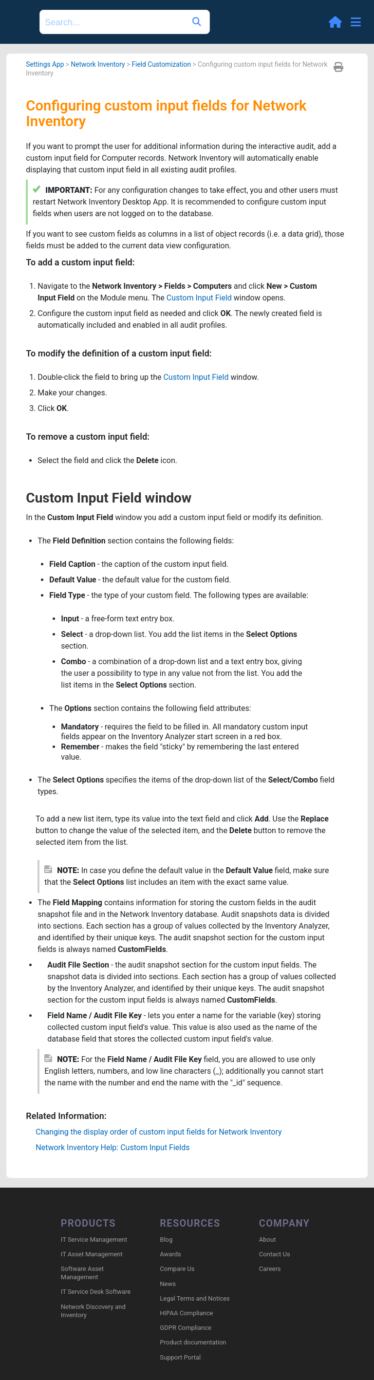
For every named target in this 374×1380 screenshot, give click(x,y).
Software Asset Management (82, 1273)
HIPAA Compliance (186, 1313)
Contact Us (274, 1254)
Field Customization (161, 64)
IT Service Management (94, 1239)
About (267, 1239)
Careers (270, 1268)
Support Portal (180, 1357)
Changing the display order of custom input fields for (158, 1132)
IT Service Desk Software (96, 1291)
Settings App (45, 64)
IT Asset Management (92, 1254)
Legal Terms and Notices (194, 1298)
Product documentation (193, 1342)
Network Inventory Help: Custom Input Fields (112, 1147)
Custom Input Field (199, 297)
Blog (166, 1239)
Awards (170, 1254)
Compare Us (177, 1268)
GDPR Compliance (185, 1327)
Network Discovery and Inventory (93, 1311)
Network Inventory (98, 64)
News (168, 1283)
